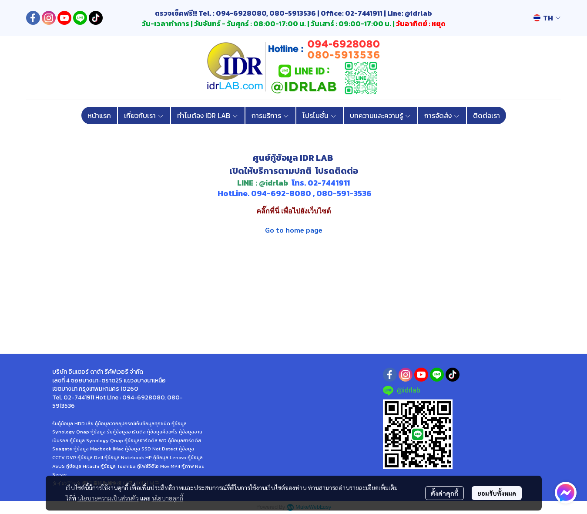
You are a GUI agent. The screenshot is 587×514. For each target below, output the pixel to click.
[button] (547, 18)
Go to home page (293, 229)
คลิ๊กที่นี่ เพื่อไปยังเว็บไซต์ (293, 211)
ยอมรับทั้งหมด (496, 493)
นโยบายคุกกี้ (167, 498)
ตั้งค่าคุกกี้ (444, 493)
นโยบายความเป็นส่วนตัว (108, 498)
